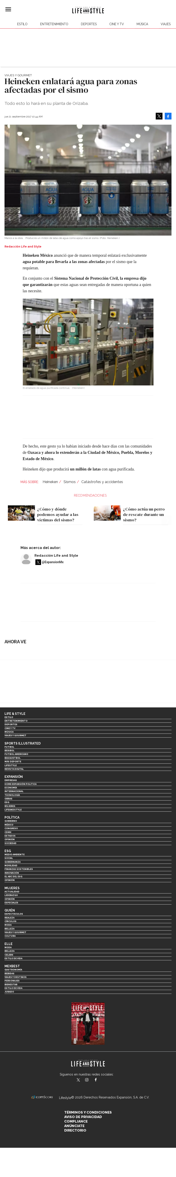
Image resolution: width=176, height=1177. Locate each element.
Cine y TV (116, 24)
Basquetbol (13, 758)
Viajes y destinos (16, 977)
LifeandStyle (13, 809)
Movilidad (11, 865)
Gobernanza (13, 862)
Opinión (10, 839)
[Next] (166, 507)
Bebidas (9, 973)
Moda (8, 925)
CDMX (8, 832)
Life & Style (15, 714)
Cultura (10, 936)
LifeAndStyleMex (100, 1080)
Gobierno (11, 821)
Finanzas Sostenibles (19, 869)
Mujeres (10, 806)
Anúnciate (74, 1126)
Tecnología (12, 795)
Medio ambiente (15, 854)
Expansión (14, 777)
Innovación (12, 873)
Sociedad (10, 843)
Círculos (10, 921)
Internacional (14, 791)
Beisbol (9, 750)
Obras (8, 798)
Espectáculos (14, 914)
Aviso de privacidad (83, 1117)
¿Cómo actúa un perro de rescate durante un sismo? (144, 514)
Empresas (11, 780)
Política (12, 817)
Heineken (50, 482)
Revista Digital (14, 769)
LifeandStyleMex (78, 1080)
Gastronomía (13, 969)
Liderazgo (11, 895)
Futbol (9, 747)
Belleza (9, 928)
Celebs (9, 955)
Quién (10, 910)
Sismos (70, 482)
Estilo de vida (13, 958)
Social (9, 858)
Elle (9, 944)
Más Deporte (13, 761)
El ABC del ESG (13, 876)
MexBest (12, 966)
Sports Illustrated (23, 743)
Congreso (11, 828)
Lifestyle (11, 765)
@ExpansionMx (53, 562)
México (9, 825)
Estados (10, 836)
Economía (11, 787)
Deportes (89, 24)
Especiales (11, 902)
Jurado (9, 991)
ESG (7, 802)
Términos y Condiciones (88, 1112)
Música (142, 24)
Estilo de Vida (13, 988)
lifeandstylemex (91, 1080)
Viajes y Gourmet (18, 75)
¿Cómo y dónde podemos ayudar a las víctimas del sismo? (57, 514)
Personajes (12, 980)
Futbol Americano (16, 754)
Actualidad (12, 891)
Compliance (76, 1121)
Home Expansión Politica (21, 784)
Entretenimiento (54, 24)
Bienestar (11, 984)
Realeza (9, 917)
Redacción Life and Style (56, 556)
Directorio (75, 1130)
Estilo (22, 24)
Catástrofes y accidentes (102, 482)
